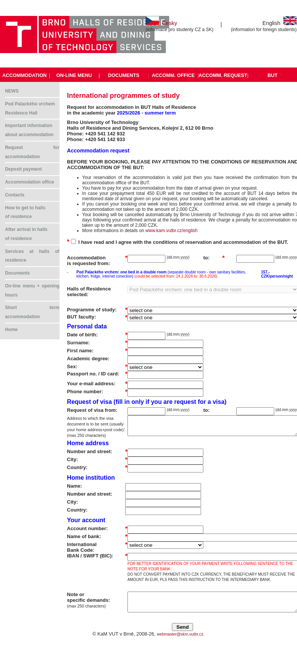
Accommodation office (29, 182)
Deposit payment (23, 169)
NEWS (12, 91)
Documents (17, 273)
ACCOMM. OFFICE (173, 75)
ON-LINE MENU (74, 75)
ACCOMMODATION (24, 75)
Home (11, 329)
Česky (161, 23)
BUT (272, 75)
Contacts (14, 195)
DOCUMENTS (123, 75)
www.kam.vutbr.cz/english (171, 230)
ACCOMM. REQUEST (223, 75)
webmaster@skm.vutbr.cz (180, 634)
